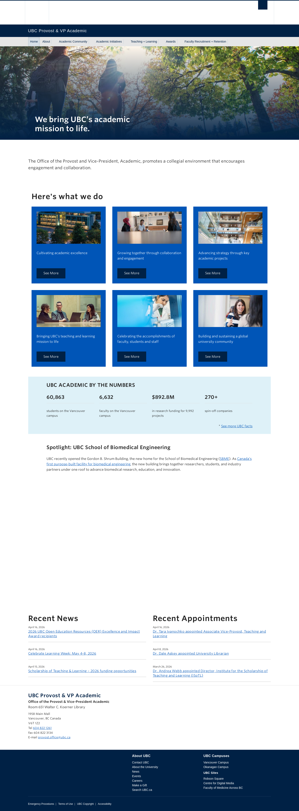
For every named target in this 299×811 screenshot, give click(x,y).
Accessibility (104, 803)
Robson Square (213, 778)
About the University (145, 767)
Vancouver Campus (216, 762)
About (46, 41)
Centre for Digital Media (218, 783)
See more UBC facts (236, 426)
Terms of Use (65, 803)
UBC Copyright (85, 803)
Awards (170, 41)
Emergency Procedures (41, 803)
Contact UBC (140, 762)
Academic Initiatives (109, 41)
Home (34, 41)
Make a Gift (139, 785)
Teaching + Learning (144, 41)
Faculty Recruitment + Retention (205, 41)
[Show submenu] (53, 41)
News (135, 771)
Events (136, 776)
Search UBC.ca (142, 789)
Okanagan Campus (216, 767)
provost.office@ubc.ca (54, 737)
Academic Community (73, 41)
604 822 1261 (42, 728)
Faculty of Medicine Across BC (223, 787)
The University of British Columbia (37, 13)
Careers (137, 780)
